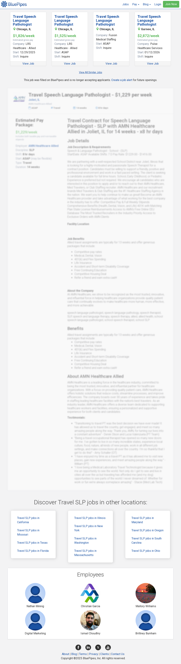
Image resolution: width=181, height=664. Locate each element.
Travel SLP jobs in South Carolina (147, 540)
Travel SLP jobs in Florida (33, 550)
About (65, 654)
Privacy (93, 654)
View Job (28, 63)
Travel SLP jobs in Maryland (143, 520)
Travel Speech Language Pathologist (24, 20)
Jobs (125, 4)
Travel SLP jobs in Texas (32, 542)
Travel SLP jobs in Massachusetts (85, 553)
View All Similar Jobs (90, 72)
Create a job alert (121, 80)
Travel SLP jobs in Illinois (90, 518)
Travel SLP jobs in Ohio (146, 550)
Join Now (171, 4)
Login (157, 4)
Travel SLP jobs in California (28, 520)
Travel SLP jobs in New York (88, 528)
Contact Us (117, 654)
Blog (74, 654)
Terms (83, 654)
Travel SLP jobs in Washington (85, 540)
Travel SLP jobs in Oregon (148, 530)
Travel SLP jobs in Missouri (28, 532)
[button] (135, 4)
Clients (104, 654)
